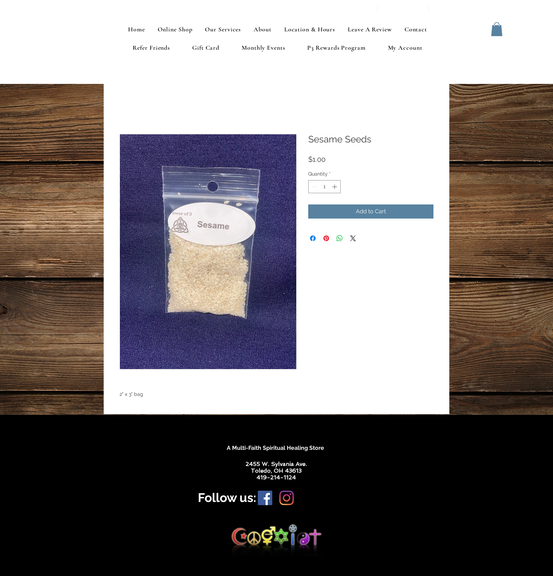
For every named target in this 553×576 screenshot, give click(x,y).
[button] (497, 29)
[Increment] (335, 186)
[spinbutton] (324, 186)
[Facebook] (265, 498)
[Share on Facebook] (313, 238)
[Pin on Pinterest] (326, 238)
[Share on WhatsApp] (339, 238)
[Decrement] (313, 186)
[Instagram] (286, 498)
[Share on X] (353, 238)
